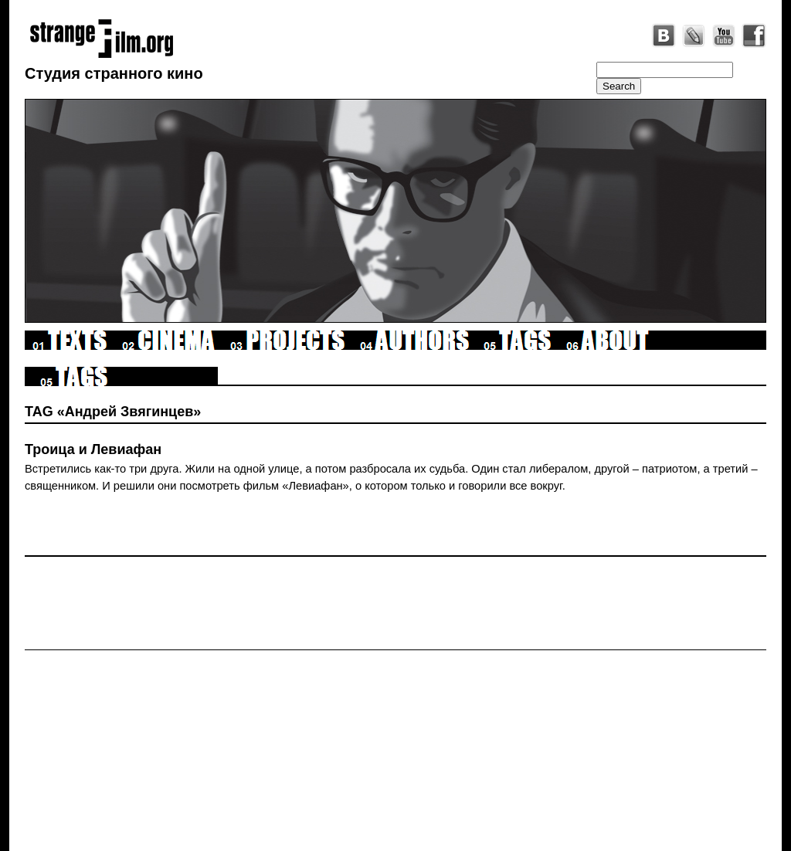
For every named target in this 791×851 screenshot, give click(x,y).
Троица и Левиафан (93, 449)
